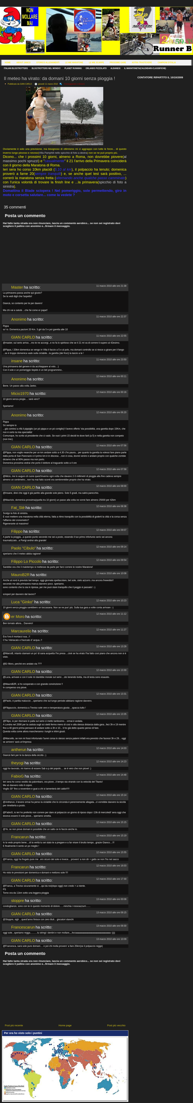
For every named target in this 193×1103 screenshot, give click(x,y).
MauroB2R (20, 575)
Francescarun (23, 927)
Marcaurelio (21, 631)
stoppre (17, 900)
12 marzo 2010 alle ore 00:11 (111, 376)
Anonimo (18, 319)
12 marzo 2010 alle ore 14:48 (111, 775)
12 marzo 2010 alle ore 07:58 (111, 469)
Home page (65, 1025)
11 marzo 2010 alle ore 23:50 (111, 359)
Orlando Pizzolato (96, 68)
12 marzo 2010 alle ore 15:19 (111, 835)
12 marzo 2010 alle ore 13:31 (111, 694)
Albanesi (115, 68)
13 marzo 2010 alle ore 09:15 (111, 912)
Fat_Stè (18, 508)
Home (8, 63)
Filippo (17, 531)
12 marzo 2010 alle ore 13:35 (111, 714)
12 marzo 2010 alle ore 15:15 (111, 822)
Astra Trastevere (142, 63)
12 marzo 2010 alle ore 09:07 (111, 530)
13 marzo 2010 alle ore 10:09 (111, 939)
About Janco (23, 63)
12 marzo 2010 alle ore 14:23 (111, 761)
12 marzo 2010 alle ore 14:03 (111, 748)
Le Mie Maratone (74, 63)
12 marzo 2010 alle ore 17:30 (111, 879)
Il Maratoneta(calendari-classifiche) (145, 68)
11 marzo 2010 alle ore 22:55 (111, 336)
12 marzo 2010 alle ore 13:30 (111, 670)
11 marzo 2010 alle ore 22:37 (111, 316)
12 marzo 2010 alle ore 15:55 (111, 852)
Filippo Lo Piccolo (26, 561)
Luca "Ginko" (22, 602)
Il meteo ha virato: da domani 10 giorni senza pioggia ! (59, 78)
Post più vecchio (116, 1025)
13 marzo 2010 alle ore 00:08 (111, 899)
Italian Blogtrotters (16, 68)
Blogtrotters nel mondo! (46, 68)
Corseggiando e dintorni (74, 84)
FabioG (17, 776)
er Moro (18, 616)
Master (17, 287)
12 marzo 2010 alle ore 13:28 (111, 646)
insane (17, 361)
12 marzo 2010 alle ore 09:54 (111, 560)
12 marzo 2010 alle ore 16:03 (111, 865)
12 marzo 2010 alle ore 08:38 (111, 506)
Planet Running (73, 68)
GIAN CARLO (23, 337)
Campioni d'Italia (167, 63)
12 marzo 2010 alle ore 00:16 (111, 392)
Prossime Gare (118, 63)
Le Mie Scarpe (96, 63)
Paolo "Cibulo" (23, 548)
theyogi (17, 763)
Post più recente (14, 1025)
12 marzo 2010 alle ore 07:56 (111, 445)
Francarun (20, 837)
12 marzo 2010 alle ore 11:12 (111, 614)
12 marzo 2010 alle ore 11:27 (111, 629)
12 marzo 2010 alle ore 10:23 (111, 600)
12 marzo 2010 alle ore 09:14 (111, 546)
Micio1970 (20, 393)
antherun (18, 749)
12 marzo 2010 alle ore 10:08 (111, 573)
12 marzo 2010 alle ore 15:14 (111, 795)
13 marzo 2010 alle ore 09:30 (111, 925)
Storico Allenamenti (47, 63)
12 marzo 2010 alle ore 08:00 (111, 486)
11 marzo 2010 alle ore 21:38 (111, 286)
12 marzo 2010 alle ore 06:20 (111, 412)
